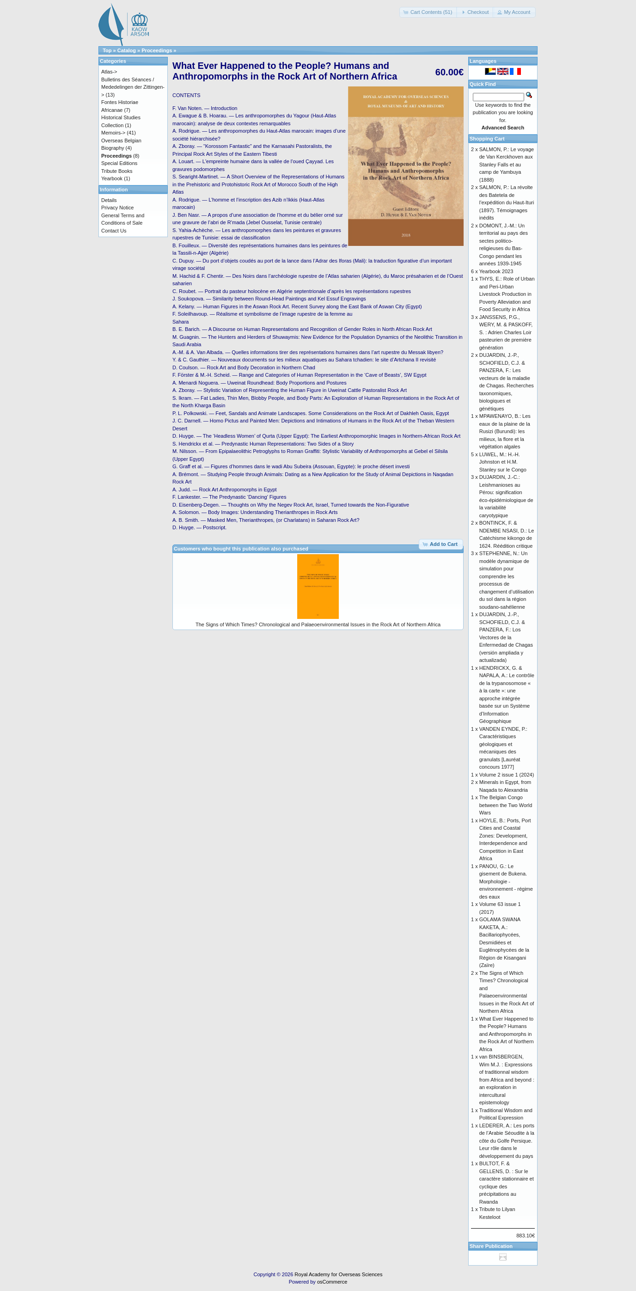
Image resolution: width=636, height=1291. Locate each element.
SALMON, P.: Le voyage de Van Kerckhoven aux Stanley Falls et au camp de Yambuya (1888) (506, 165)
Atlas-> (109, 71)
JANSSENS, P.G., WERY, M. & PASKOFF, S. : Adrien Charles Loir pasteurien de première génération (506, 332)
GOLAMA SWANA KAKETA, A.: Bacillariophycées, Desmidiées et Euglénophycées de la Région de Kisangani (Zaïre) (504, 942)
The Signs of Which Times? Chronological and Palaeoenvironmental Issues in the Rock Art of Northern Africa (318, 624)
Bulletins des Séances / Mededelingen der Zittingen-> (133, 87)
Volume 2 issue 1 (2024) (506, 774)
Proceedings (156, 50)
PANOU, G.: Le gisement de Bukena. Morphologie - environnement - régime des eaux (506, 881)
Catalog (126, 50)
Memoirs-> (113, 132)
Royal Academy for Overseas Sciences (338, 1274)
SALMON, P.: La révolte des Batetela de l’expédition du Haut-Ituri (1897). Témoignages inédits (506, 202)
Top (107, 50)
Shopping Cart (487, 138)
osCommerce (332, 1282)
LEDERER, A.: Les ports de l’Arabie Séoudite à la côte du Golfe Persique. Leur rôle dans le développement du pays (506, 1141)
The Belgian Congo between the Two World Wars (505, 805)
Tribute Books (116, 171)
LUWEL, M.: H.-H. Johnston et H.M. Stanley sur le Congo (502, 462)
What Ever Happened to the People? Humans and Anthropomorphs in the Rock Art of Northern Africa (506, 1034)
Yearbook (111, 178)
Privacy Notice (117, 207)
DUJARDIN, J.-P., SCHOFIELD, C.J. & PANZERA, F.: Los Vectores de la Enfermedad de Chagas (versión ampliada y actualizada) (506, 637)
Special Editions (119, 163)
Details (109, 200)
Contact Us (113, 230)
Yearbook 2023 (496, 271)
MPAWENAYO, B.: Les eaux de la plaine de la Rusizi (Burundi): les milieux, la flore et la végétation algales (505, 431)
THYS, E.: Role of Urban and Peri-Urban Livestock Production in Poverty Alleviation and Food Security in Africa (507, 294)
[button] (428, 12)
